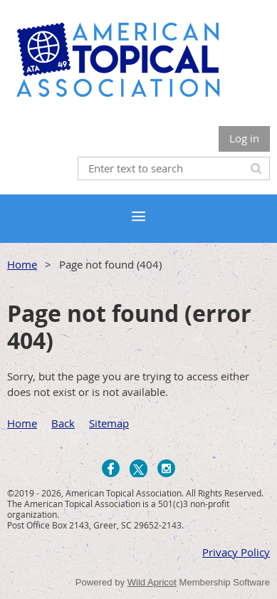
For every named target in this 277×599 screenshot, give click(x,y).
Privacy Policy (236, 552)
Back (63, 423)
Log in (244, 138)
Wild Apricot (152, 582)
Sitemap (109, 423)
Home (22, 264)
